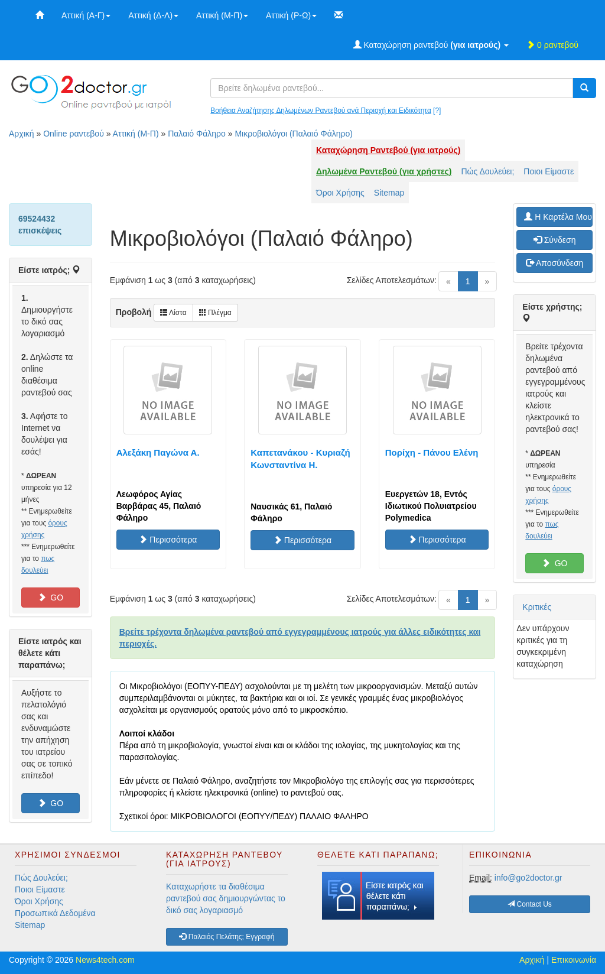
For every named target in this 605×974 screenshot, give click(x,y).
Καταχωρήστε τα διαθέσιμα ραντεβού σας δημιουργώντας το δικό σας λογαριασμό (225, 898)
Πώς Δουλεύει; (488, 171)
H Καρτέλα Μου (558, 217)
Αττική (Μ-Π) (222, 15)
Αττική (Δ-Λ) (153, 15)
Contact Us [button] (530, 904)
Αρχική (21, 133)
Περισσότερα (168, 539)
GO (51, 597)
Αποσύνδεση (554, 263)
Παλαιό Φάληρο (197, 133)
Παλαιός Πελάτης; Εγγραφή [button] (226, 937)
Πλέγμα (215, 313)
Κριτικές (536, 607)
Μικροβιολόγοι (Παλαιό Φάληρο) (294, 133)
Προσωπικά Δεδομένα (55, 913)
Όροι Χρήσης (340, 192)
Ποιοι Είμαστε (548, 171)
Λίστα (173, 313)
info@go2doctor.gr (528, 877)
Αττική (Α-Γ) (85, 15)
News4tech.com (105, 960)
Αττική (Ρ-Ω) (291, 15)
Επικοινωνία (573, 960)
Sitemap (389, 192)
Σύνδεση (555, 240)
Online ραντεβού (73, 133)
